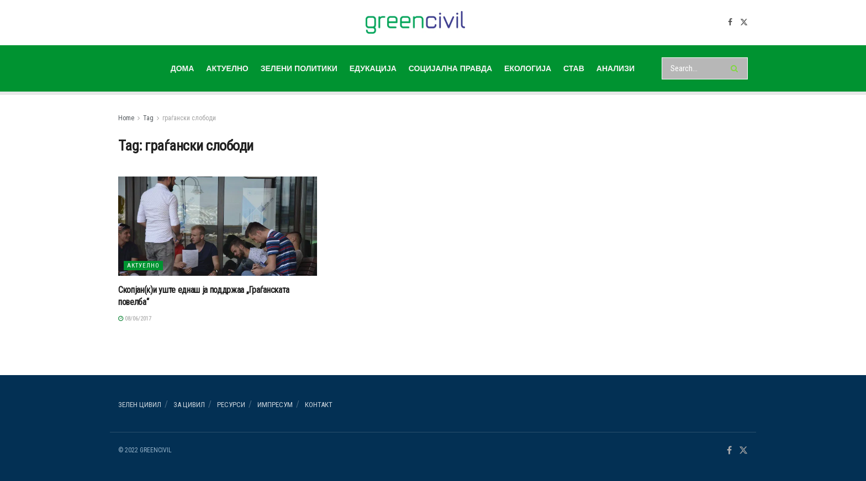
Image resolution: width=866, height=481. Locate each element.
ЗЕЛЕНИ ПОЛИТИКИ (299, 68)
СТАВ (573, 68)
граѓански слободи (189, 118)
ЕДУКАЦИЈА (373, 68)
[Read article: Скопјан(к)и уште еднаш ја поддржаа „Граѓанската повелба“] (217, 226)
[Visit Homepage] (416, 22)
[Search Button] (736, 68)
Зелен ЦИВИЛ (139, 404)
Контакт (318, 404)
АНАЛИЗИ (615, 68)
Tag (148, 118)
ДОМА (182, 68)
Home (126, 118)
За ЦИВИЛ (189, 404)
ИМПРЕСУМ (275, 404)
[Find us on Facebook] (730, 22)
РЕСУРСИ (231, 404)
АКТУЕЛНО (227, 68)
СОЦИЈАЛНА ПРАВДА (450, 68)
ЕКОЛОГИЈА (527, 68)
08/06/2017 (134, 318)
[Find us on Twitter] (744, 22)
